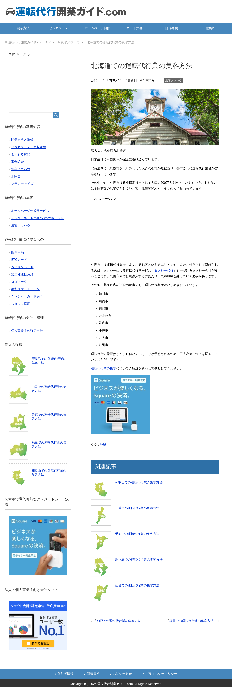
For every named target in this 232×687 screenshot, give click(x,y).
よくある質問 (20, 154)
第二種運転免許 (22, 274)
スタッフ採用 (20, 303)
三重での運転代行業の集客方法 (137, 508)
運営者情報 (65, 673)
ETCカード (19, 259)
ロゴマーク (19, 281)
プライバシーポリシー (161, 673)
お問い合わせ (122, 673)
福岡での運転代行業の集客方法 (191, 621)
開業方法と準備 (22, 139)
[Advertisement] (155, 229)
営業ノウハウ (20, 169)
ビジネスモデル (60, 28)
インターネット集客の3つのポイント (37, 218)
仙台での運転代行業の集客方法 (137, 585)
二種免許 (208, 28)
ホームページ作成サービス (30, 210)
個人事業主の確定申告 (27, 330)
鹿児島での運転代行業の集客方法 (139, 559)
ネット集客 (135, 28)
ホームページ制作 (97, 28)
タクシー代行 (163, 270)
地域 (103, 444)
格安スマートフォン (25, 289)
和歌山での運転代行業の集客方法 (139, 482)
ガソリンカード (22, 267)
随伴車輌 (171, 28)
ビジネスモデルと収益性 (28, 147)
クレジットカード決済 (27, 296)
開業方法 (23, 28)
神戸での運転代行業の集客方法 (119, 621)
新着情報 (93, 673)
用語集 (16, 176)
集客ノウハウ (173, 80)
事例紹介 (17, 161)
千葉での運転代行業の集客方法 (137, 533)
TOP (29, 42)
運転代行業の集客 (103, 368)
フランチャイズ (22, 183)
